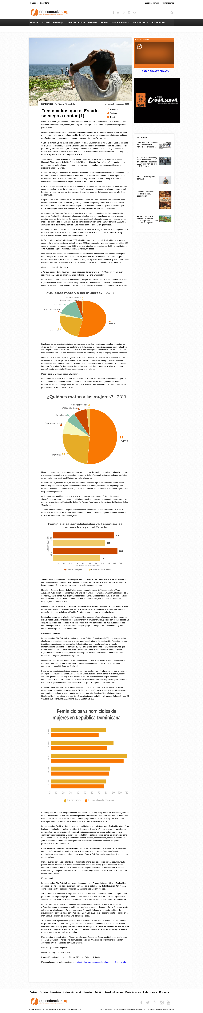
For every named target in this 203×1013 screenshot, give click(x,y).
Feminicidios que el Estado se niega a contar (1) (70, 113)
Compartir (114, 109)
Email (112, 117)
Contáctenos (168, 2)
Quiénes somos (152, 2)
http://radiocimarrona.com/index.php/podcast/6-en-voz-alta (101, 962)
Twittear (113, 113)
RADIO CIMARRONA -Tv (155, 71)
